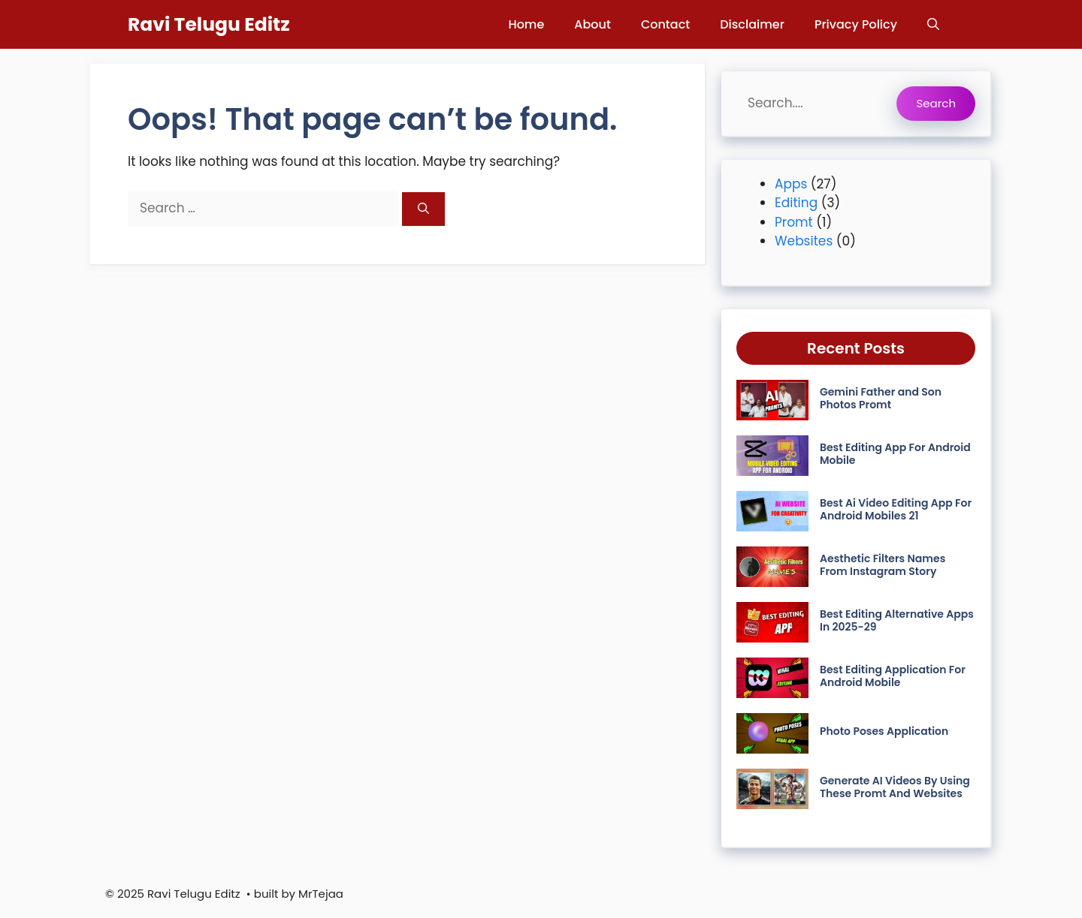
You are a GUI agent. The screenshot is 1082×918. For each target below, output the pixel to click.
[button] (933, 24)
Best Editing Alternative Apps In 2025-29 (897, 620)
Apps (791, 184)
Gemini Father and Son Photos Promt (880, 398)
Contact (665, 24)
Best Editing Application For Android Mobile (893, 676)
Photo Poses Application (884, 731)
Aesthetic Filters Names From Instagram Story (882, 565)
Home (526, 24)
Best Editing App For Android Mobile (895, 454)
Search (936, 103)
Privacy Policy (856, 24)
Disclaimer (752, 24)
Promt (794, 222)
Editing (796, 203)
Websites (804, 241)
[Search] (423, 209)
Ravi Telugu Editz (209, 24)
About (592, 24)
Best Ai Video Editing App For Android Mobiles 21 (896, 509)
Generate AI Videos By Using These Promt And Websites (895, 787)
